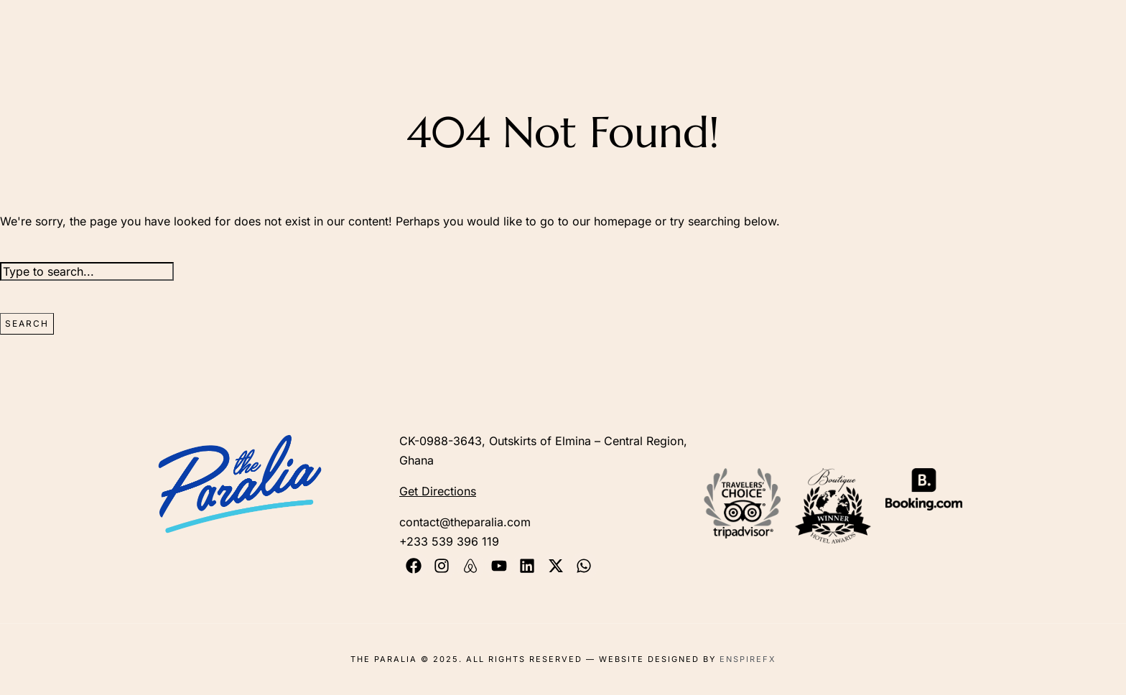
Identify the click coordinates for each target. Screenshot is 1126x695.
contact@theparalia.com (465, 522)
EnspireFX (748, 659)
